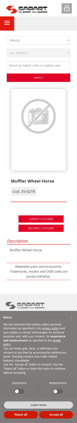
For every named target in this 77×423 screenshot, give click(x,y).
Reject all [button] (21, 414)
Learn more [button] (38, 405)
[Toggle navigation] (7, 23)
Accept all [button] (56, 414)
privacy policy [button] (50, 328)
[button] (71, 317)
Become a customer (41, 228)
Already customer (41, 219)
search (38, 77)
